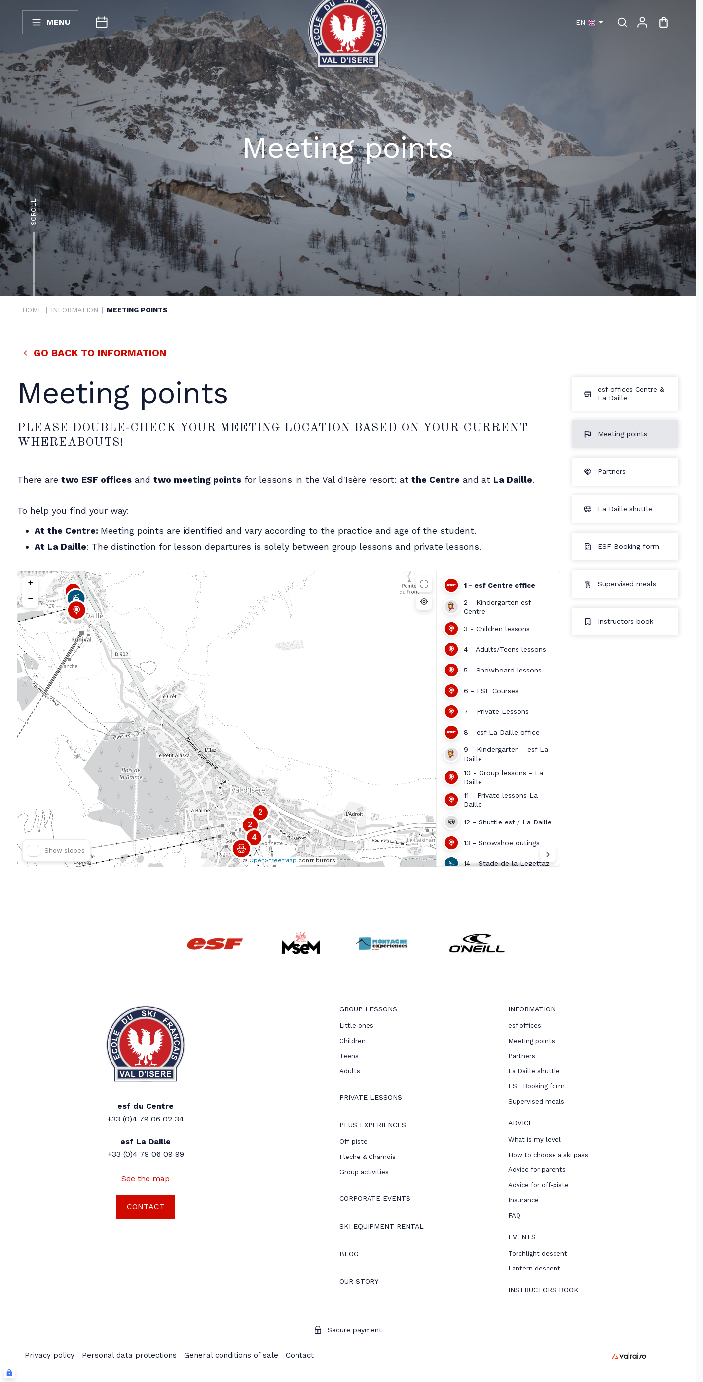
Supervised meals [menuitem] (536, 1101)
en (589, 22)
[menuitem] (368, 1010)
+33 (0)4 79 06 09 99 (146, 1153)
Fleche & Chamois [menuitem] (367, 1156)
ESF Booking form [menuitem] (536, 1086)
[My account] (642, 22)
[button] (76, 616)
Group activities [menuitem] (364, 1172)
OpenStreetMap (272, 860)
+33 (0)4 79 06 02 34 (145, 1118)
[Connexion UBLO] (9, 1372)
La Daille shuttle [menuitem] (534, 1071)
